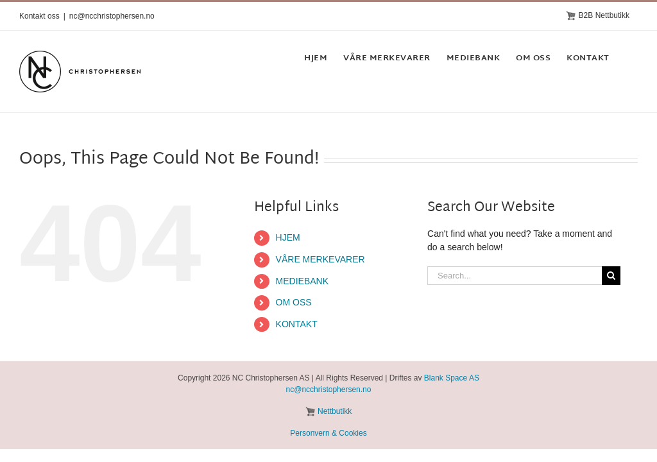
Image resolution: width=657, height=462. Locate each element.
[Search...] (514, 275)
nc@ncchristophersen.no (112, 16)
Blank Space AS (451, 377)
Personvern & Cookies (328, 433)
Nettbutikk (335, 411)
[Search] (611, 275)
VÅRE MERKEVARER (320, 259)
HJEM (288, 237)
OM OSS (294, 302)
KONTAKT (297, 324)
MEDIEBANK (302, 281)
